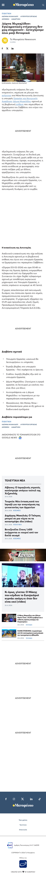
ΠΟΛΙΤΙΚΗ (6, 13)
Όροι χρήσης (23, 820)
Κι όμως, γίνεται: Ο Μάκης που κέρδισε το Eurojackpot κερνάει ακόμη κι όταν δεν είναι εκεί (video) (22, 596)
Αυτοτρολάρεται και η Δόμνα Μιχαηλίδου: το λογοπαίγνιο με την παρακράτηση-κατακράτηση (23, 395)
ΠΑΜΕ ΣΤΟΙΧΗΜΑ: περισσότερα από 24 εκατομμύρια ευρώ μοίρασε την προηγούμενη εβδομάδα (30, 633)
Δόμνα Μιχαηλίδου (22, 101)
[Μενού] (3, 5)
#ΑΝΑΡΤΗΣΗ (15, 19)
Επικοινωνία (23, 830)
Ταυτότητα (23, 825)
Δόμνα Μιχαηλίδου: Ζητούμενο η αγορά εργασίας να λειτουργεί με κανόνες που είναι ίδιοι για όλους (25, 384)
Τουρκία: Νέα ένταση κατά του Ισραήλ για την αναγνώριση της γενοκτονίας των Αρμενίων (22, 504)
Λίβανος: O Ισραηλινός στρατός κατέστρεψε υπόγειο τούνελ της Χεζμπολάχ (23, 490)
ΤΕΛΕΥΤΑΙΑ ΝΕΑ (15, 480)
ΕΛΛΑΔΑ (29, 625)
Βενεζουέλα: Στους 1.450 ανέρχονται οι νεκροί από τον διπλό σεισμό (21, 532)
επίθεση (20, 104)
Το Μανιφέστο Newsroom (23, 39)
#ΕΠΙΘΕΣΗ (5, 19)
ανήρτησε (6, 95)
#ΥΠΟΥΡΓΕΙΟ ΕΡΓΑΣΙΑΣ (28, 16)
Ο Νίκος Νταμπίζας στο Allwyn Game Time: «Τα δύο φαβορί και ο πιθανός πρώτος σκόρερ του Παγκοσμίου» (30, 618)
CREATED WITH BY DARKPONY (23, 872)
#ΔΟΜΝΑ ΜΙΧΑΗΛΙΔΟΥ (10, 16)
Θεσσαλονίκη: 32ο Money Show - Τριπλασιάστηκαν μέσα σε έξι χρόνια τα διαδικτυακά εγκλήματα (25, 406)
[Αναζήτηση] (43, 4)
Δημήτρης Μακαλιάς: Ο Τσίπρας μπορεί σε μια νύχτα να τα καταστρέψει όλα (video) (23, 518)
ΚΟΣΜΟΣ (17, 510)
